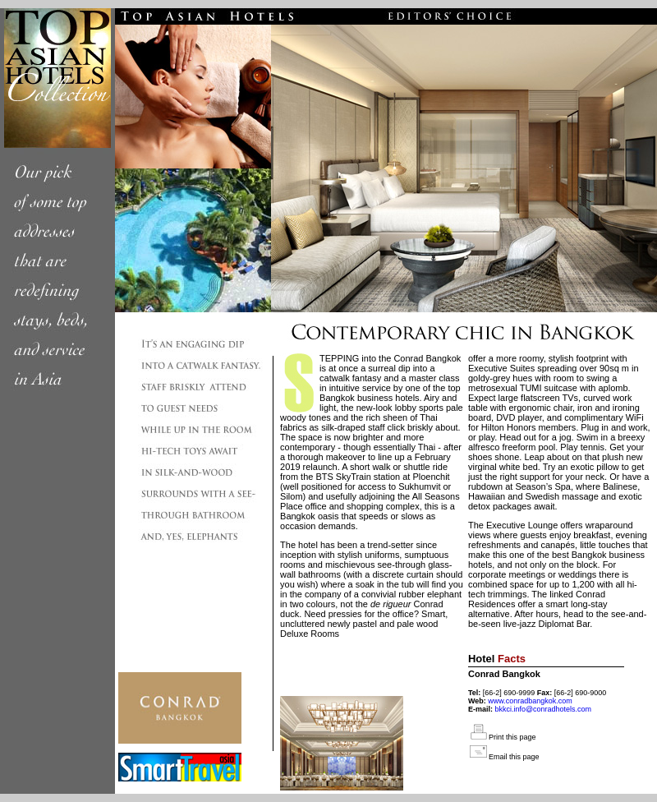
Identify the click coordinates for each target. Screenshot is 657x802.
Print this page (512, 737)
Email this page (514, 757)
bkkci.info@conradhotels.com (542, 709)
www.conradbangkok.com (530, 701)
